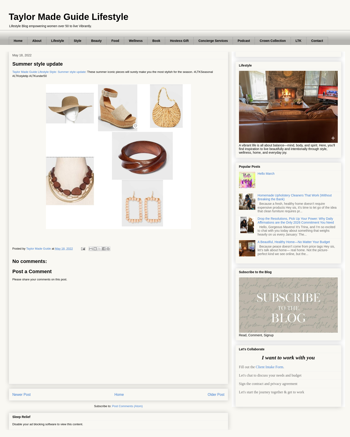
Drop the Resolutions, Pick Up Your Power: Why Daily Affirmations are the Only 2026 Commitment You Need (296, 220)
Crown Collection (273, 41)
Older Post (216, 394)
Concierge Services (213, 41)
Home (18, 41)
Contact (317, 41)
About (36, 41)
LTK (299, 41)
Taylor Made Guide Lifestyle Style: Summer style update (49, 72)
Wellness (135, 41)
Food (115, 41)
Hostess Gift (179, 41)
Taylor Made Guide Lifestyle (68, 17)
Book (156, 41)
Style (77, 41)
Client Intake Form (269, 367)
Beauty (96, 41)
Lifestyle (57, 41)
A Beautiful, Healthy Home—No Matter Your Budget (294, 242)
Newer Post (21, 394)
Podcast (244, 41)
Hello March (266, 173)
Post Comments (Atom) (127, 406)
